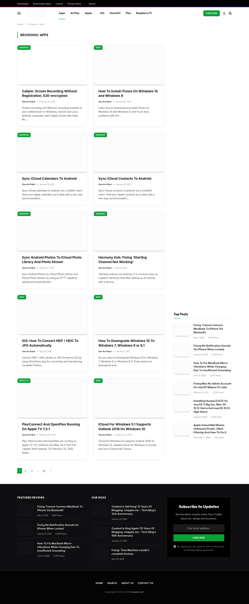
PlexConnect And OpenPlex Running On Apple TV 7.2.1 (51, 121)
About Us (127, 277)
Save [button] (5, 530)
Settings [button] (71, 485)
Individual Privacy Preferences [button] (21, 543)
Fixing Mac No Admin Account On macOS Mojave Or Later (212, 80)
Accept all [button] (9, 536)
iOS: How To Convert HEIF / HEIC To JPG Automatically (50, 38)
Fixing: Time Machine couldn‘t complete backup (130, 246)
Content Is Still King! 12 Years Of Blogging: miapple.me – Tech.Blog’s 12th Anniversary (134, 205)
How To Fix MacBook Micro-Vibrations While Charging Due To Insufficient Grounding (212, 61)
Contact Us (145, 277)
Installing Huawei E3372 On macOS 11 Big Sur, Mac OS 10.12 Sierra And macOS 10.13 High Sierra (211, 101)
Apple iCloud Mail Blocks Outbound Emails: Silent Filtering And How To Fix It (209, 123)
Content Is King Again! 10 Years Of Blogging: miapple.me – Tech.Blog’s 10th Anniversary (134, 226)
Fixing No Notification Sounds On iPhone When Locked (212, 42)
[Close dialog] (66, 302)
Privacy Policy (194, 245)
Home (99, 277)
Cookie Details (11, 549)
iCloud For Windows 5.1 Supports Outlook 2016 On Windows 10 (124, 121)
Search (112, 277)
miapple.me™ (137, 286)
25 (44, 165)
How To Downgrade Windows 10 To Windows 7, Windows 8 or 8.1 (126, 38)
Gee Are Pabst (28, 46)
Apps (98, 75)
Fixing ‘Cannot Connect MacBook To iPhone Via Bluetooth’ (208, 23)
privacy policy (81, 478)
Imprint (43, 549)
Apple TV (24, 75)
